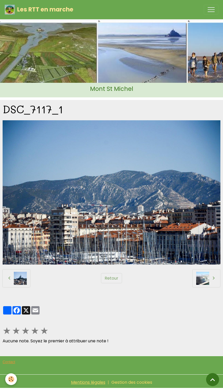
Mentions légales (88, 382)
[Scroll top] (212, 379)
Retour (111, 278)
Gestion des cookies (131, 382)
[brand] (39, 10)
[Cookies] (11, 379)
